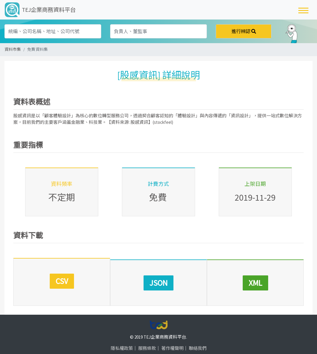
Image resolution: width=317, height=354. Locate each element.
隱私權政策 (122, 339)
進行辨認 (243, 31)
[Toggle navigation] (303, 9)
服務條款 (147, 339)
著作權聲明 (172, 339)
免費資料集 (37, 49)
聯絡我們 (198, 339)
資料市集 (12, 49)
